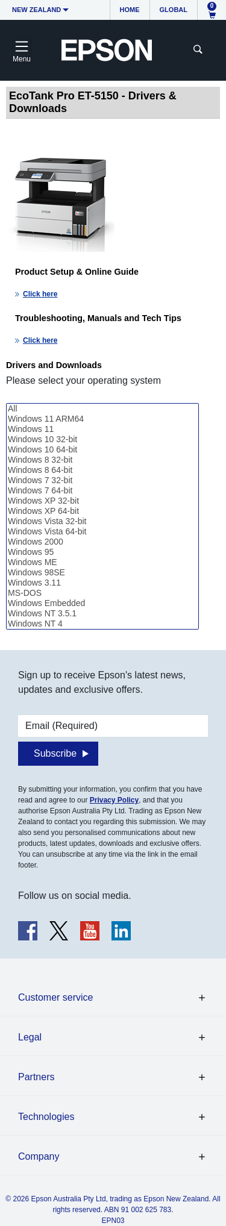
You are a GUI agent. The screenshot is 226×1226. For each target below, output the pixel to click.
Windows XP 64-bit (102, 511)
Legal (30, 1037)
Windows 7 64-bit (102, 491)
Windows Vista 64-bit (102, 532)
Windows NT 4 (102, 624)
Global (173, 9)
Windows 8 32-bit (102, 460)
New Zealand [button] (36, 9)
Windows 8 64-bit (102, 470)
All (102, 409)
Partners (36, 1077)
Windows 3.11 (102, 583)
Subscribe (55, 753)
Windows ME (102, 562)
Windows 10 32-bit (102, 439)
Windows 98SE (102, 573)
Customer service (55, 997)
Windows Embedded (102, 603)
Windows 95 (102, 552)
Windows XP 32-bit (102, 501)
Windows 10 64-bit (102, 450)
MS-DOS (102, 593)
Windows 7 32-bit (102, 480)
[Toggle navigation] (21, 50)
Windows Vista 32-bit (102, 521)
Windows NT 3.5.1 (102, 613)
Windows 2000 (102, 542)
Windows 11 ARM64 (102, 419)
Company (38, 1156)
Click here (40, 294)
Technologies (46, 1117)
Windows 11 (102, 429)
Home (130, 9)
